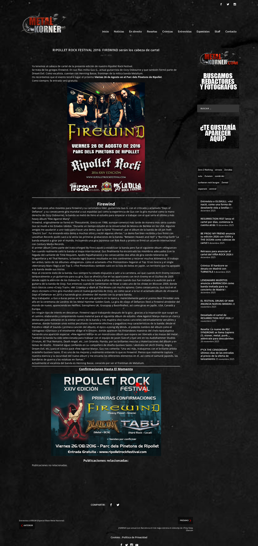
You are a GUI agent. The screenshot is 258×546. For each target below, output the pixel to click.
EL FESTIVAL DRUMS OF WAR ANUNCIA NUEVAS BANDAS (217, 296)
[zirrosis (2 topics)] (218, 163)
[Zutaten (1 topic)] (208, 169)
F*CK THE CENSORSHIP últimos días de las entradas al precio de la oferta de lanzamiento (217, 348)
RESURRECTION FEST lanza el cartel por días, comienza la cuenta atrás (217, 215)
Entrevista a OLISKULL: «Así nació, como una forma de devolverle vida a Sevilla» (217, 198)
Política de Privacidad (134, 530)
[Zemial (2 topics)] (225, 176)
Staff (217, 25)
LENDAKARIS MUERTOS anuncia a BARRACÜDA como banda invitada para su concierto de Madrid (217, 278)
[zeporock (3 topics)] (202, 182)
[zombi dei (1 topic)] (219, 169)
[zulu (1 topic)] (200, 169)
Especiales (203, 25)
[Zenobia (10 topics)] (228, 163)
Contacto (231, 25)
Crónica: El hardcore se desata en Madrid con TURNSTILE (214, 262)
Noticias (119, 25)
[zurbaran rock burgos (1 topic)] (208, 176)
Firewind (63, 63)
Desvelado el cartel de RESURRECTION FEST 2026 (216, 310)
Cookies (115, 530)
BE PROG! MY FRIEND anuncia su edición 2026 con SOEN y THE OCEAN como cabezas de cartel (218, 231)
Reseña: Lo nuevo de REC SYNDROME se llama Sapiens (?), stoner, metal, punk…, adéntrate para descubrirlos (217, 327)
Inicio (105, 25)
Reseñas (152, 25)
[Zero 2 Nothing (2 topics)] (205, 163)
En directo (135, 25)
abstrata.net (141, 338)
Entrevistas (184, 25)
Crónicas (167, 25)
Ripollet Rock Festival (120, 59)
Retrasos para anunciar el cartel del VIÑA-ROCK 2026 (216, 246)
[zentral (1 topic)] (212, 182)
